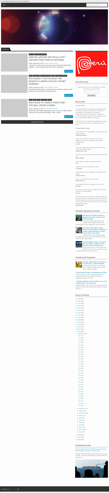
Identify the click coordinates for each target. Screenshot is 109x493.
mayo (80, 422)
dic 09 (80, 387)
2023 (78, 305)
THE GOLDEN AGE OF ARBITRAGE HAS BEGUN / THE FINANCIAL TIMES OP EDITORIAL (91, 450)
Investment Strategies (45, 75)
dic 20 (80, 361)
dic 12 (80, 380)
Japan (53, 75)
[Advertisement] (37, 141)
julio (80, 417)
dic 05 (80, 396)
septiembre (82, 413)
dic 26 (80, 347)
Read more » (68, 71)
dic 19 (80, 363)
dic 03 (80, 401)
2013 (78, 329)
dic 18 (80, 366)
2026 (78, 298)
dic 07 (80, 391)
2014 (78, 326)
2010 (78, 437)
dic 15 (80, 373)
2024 (78, 303)
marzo (81, 427)
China (38, 99)
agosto (81, 415)
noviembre (82, 408)
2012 (78, 331)
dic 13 (80, 377)
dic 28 (80, 342)
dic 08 (80, 389)
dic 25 (80, 349)
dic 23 (80, 354)
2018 (78, 317)
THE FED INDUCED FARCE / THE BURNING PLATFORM (91, 272)
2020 (78, 312)
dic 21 (80, 359)
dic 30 (80, 338)
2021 (78, 310)
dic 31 (80, 335)
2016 (78, 322)
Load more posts (37, 122)
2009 (78, 439)
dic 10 (80, 384)
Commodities (44, 99)
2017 (78, 319)
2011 (78, 434)
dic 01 (80, 405)
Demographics (36, 75)
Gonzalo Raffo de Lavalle (51, 63)
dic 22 (80, 356)
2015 (78, 324)
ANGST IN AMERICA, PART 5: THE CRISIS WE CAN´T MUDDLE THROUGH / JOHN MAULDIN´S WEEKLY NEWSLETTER (94, 243)
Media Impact (12, 489)
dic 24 (80, 352)
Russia (49, 99)
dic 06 (80, 394)
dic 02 (80, 403)
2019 (78, 315)
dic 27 (80, 345)
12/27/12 (4, 49)
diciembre (81, 333)
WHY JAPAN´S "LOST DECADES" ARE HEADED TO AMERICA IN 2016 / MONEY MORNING (47, 81)
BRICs (30, 75)
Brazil (30, 99)
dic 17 (80, 368)
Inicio (4, 5)
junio (80, 420)
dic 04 (80, 398)
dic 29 (80, 340)
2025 (78, 301)
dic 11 (80, 382)
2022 (78, 308)
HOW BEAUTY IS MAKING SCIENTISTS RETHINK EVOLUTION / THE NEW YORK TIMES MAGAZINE (94, 217)
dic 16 (80, 370)
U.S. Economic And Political (40, 54)
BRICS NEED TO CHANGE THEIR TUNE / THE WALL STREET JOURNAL (47, 104)
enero (80, 432)
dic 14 (80, 375)
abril (80, 424)
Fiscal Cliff (31, 54)
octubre (81, 410)
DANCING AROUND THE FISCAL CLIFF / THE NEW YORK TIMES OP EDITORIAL (47, 58)
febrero (81, 429)
